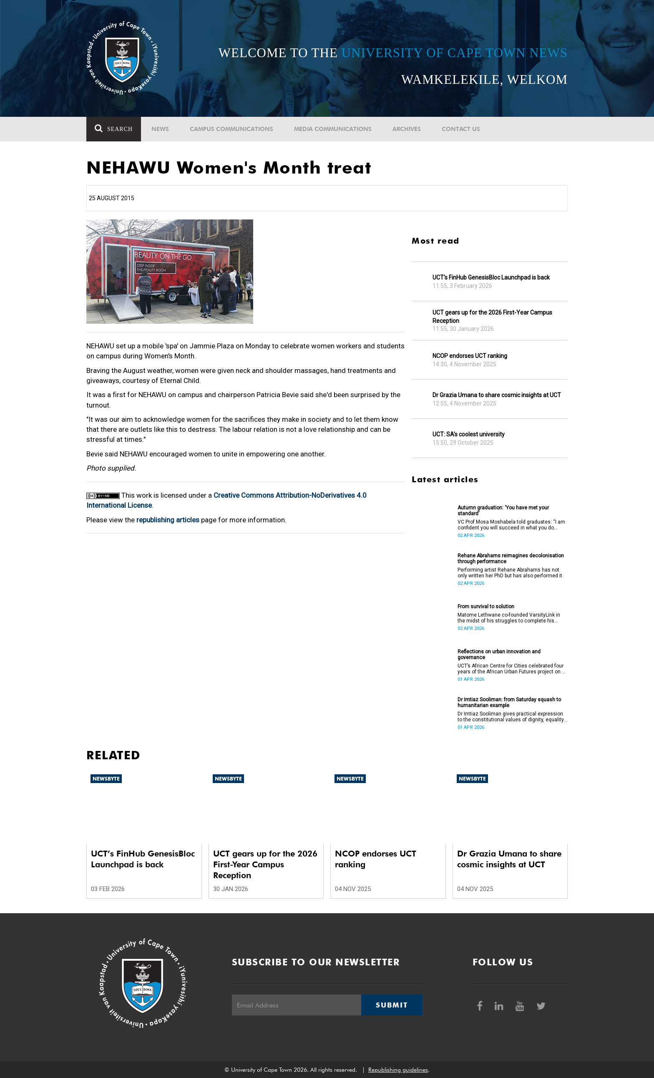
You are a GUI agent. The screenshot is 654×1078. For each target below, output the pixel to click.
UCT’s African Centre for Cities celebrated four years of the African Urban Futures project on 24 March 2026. (513, 669)
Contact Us (461, 129)
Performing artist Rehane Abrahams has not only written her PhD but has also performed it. (510, 573)
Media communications (333, 129)
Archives (406, 129)
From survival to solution (486, 607)
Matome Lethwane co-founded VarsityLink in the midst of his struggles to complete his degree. (509, 618)
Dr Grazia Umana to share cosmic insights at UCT (497, 395)
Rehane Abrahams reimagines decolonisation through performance (511, 558)
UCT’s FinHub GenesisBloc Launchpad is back (491, 277)
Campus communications (231, 129)
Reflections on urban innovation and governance (499, 654)
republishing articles (167, 520)
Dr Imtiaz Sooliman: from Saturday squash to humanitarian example (509, 702)
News (160, 129)
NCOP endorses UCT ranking (470, 356)
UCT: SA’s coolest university (469, 434)
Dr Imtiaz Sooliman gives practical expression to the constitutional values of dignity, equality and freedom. (511, 717)
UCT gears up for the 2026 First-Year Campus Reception (492, 316)
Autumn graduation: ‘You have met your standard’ (503, 510)
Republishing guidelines (398, 1069)
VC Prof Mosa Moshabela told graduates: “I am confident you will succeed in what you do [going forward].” (511, 525)
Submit (391, 1005)
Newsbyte (106, 779)
